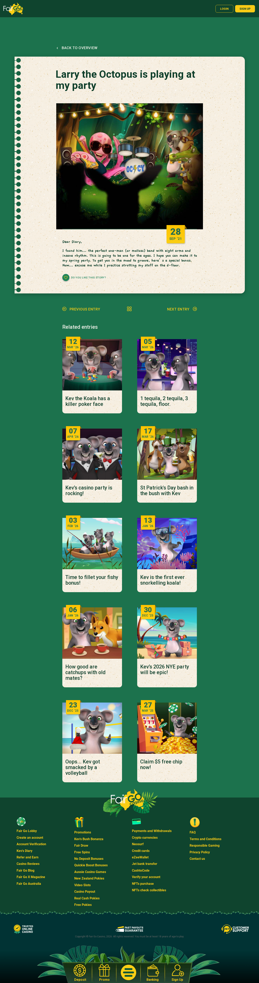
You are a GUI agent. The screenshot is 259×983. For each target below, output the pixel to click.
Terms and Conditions (205, 839)
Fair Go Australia (29, 884)
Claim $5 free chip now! (161, 764)
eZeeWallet (140, 857)
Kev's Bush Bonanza (88, 839)
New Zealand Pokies (89, 878)
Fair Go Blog (25, 870)
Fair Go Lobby (27, 831)
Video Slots (82, 885)
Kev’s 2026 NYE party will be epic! (164, 669)
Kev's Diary (24, 851)
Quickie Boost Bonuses (91, 865)
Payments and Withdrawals (152, 831)
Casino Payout (84, 892)
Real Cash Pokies (87, 898)
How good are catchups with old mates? (85, 672)
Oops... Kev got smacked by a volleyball (82, 767)
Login (224, 8)
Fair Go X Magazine (31, 877)
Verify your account (146, 877)
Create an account (30, 838)
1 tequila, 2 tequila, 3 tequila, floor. (164, 401)
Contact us (197, 859)
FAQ (193, 832)
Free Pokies (83, 905)
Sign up (245, 8)
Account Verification (31, 844)
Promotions (82, 832)
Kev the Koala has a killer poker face (87, 401)
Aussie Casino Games (90, 872)
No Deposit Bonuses (88, 859)
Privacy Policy (200, 852)
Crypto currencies (145, 838)
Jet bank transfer (144, 864)
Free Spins (82, 852)
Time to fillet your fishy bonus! (91, 580)
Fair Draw (81, 845)
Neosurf (138, 844)
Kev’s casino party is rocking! (88, 490)
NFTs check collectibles (149, 890)
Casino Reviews (28, 864)
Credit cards (141, 851)
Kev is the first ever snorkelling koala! (162, 580)
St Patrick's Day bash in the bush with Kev (166, 490)
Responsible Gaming (205, 845)
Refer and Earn (27, 857)
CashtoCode (141, 870)
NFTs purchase (143, 884)
